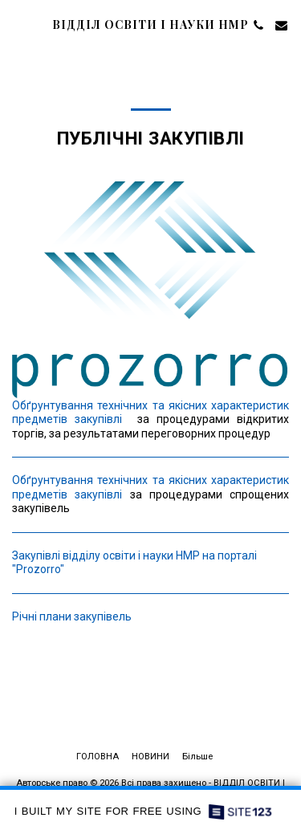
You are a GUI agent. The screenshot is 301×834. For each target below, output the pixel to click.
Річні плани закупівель (72, 616)
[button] (17, 25)
